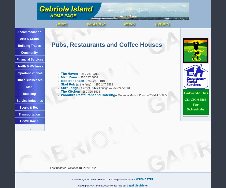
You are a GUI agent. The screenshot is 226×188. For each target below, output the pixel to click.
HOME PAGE (29, 121)
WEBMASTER (145, 179)
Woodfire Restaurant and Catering (88, 95)
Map (29, 87)
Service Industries (30, 101)
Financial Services (30, 59)
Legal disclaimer (137, 185)
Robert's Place (72, 81)
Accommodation (29, 32)
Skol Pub (68, 84)
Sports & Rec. (29, 107)
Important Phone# (30, 73)
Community (29, 52)
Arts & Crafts (29, 39)
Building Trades (29, 46)
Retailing (29, 94)
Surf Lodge (70, 88)
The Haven (69, 74)
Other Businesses (30, 80)
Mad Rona (69, 77)
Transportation (29, 114)
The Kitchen (70, 91)
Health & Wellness (30, 66)
